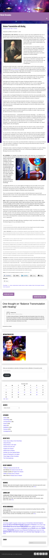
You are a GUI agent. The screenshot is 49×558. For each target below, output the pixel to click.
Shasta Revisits (7, 442)
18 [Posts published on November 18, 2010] (30, 392)
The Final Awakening (8, 458)
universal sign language (33, 532)
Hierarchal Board (15, 526)
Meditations (6, 427)
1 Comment (15, 28)
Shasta (37, 530)
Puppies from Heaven (8, 448)
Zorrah (4, 533)
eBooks (5, 425)
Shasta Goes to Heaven (9, 450)
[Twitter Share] (16, 275)
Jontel (37, 526)
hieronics (23, 285)
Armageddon (15, 523)
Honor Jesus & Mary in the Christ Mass (12, 441)
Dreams (5, 423)
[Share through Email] (33, 275)
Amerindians (6, 523)
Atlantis (19, 523)
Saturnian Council (18, 530)
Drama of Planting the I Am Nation (11, 454)
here (35, 486)
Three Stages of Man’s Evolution (11, 456)
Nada (43, 528)
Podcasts (5, 429)
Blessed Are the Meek (8, 294)
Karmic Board (41, 526)
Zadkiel (43, 531)
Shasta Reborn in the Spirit (9, 444)
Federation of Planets (30, 524)
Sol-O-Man (42, 530)
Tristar (24, 531)
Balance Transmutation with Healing (14, 26)
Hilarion (26, 285)
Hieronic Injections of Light (39, 297)
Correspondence (7, 421)
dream (11, 285)
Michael (29, 528)
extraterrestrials (15, 285)
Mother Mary (38, 528)
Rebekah (5, 530)
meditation (30, 285)
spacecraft (7, 532)
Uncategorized (6, 431)
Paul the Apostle (38, 285)
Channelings (5, 285)
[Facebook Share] (7, 275)
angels (10, 523)
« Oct (4, 398)
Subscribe (7, 375)
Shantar (34, 530)
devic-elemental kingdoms (36, 523)
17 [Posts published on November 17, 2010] (24, 392)
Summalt (20, 531)
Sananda (10, 530)
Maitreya (19, 528)
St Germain (14, 532)
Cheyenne (24, 523)
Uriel (41, 531)
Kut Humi (11, 528)
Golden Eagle (42, 524)
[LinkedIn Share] (25, 275)
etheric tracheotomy (15, 69)
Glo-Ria (38, 524)
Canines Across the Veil (9, 446)
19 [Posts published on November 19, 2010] (36, 392)
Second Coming (27, 530)
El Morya (9, 524)
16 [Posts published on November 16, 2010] (18, 392)
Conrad (28, 523)
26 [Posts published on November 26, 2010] (36, 394)
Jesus (34, 526)
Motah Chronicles (5, 15)
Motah (33, 285)
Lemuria (15, 528)
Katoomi (4, 528)
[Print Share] (40, 275)
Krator (8, 528)
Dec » (7, 398)
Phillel (11, 28)
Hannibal (19, 285)
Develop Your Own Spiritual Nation (11, 452)
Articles (5, 417)
